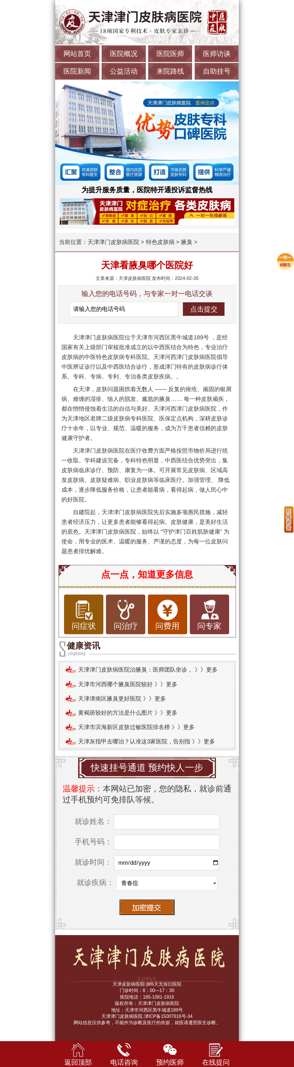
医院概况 (124, 53)
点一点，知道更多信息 (147, 574)
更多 (212, 669)
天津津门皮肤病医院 (113, 242)
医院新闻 (77, 71)
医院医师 (170, 53)
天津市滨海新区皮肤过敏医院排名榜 (124, 727)
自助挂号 (217, 71)
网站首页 (77, 53)
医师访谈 (217, 53)
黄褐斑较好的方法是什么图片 (115, 713)
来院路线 (170, 71)
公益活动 (124, 71)
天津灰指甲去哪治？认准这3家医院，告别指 (134, 741)
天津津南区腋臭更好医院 (109, 698)
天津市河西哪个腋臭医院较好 (115, 684)
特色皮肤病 (160, 242)
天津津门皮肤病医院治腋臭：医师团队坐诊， (135, 669)
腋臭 (186, 242)
